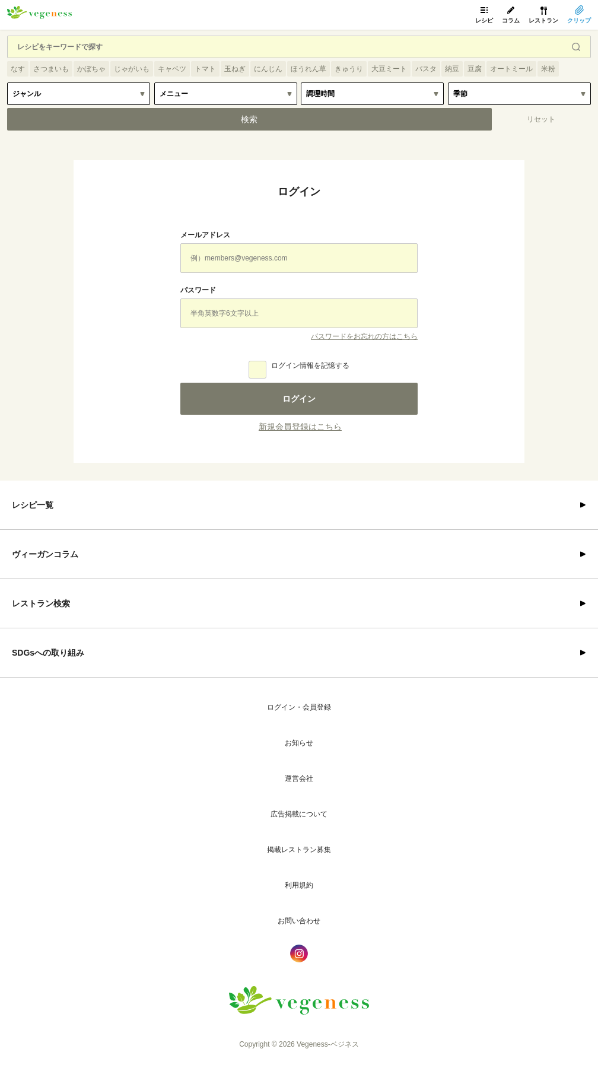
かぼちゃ (91, 69)
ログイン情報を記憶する (310, 365)
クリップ (579, 20)
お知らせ (299, 743)
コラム (511, 20)
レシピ (484, 20)
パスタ (426, 69)
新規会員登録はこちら (300, 426)
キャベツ (172, 69)
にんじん (268, 69)
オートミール (511, 69)
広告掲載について (299, 814)
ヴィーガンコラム (45, 554)
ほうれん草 (308, 69)
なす (18, 69)
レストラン (543, 20)
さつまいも (51, 69)
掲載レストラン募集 (299, 850)
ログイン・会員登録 (299, 707)
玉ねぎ (235, 69)
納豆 (452, 69)
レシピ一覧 (32, 505)
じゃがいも (132, 69)
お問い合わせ (299, 921)
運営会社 (299, 778)
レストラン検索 (41, 603)
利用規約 (299, 885)
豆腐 (474, 69)
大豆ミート (389, 69)
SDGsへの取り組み (48, 652)
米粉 (548, 69)
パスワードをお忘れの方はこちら (364, 336)
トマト (205, 69)
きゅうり (349, 69)
